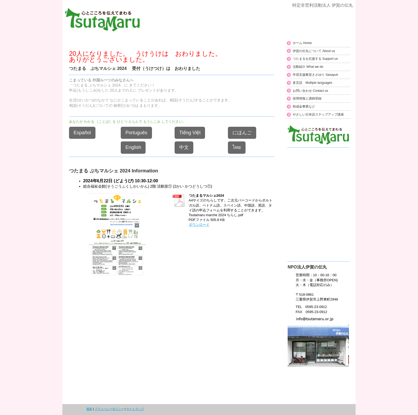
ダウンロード (199, 225)
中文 (184, 147)
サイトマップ (135, 408)
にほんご (242, 132)
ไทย (236, 147)
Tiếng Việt (189, 132)
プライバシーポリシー (109, 408)
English (133, 147)
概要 (89, 408)
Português (136, 132)
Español (82, 132)
